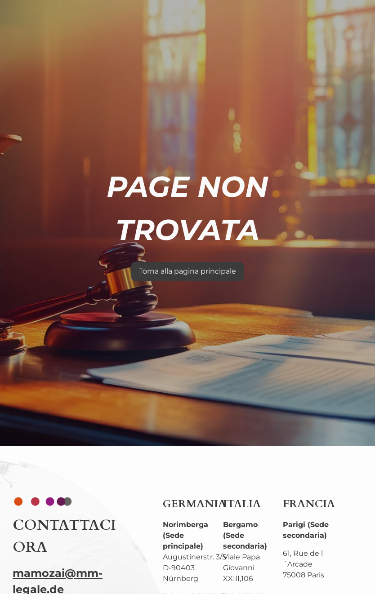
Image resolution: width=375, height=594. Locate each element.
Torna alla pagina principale (187, 271)
